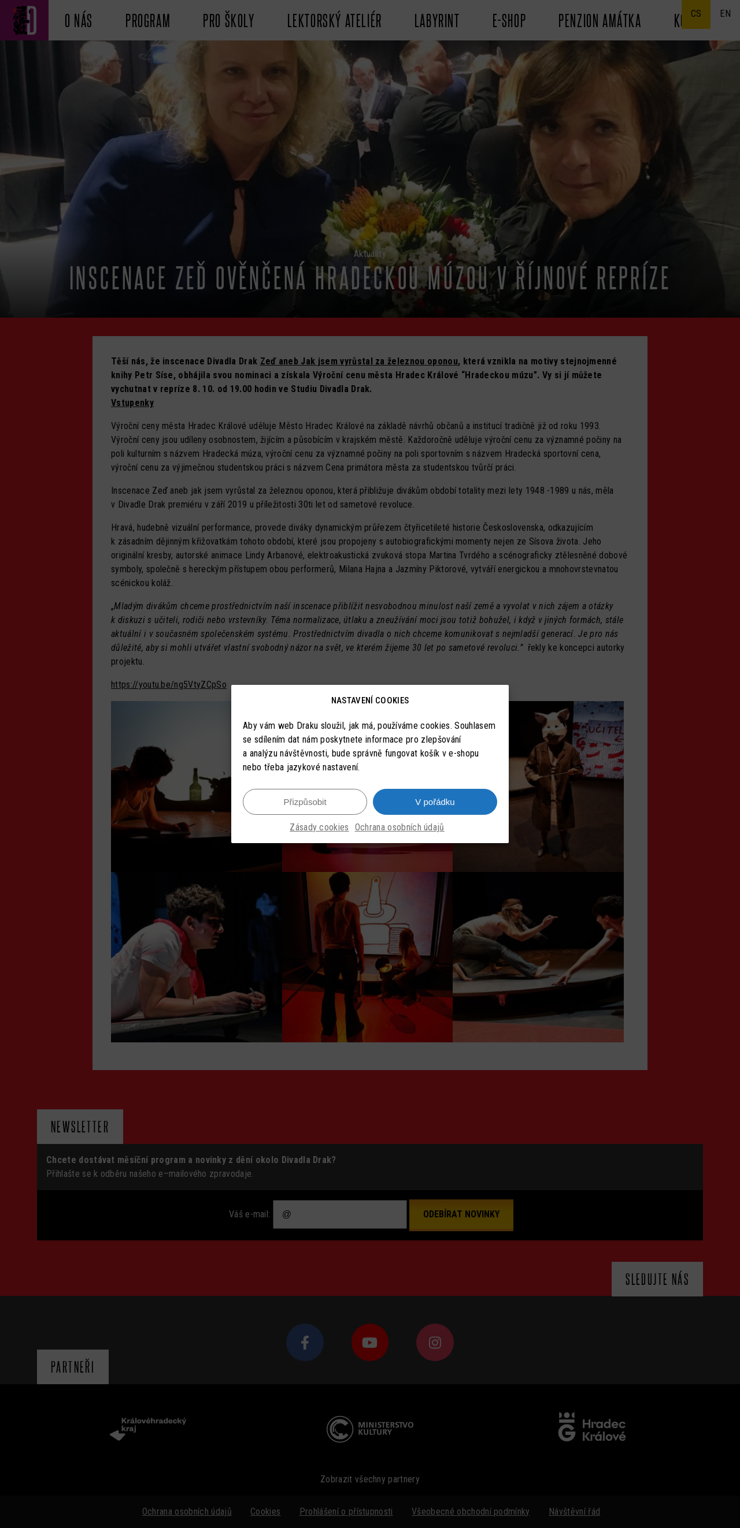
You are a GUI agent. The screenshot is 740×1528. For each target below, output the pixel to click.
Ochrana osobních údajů (400, 827)
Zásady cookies (319, 827)
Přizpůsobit (304, 802)
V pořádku (434, 802)
